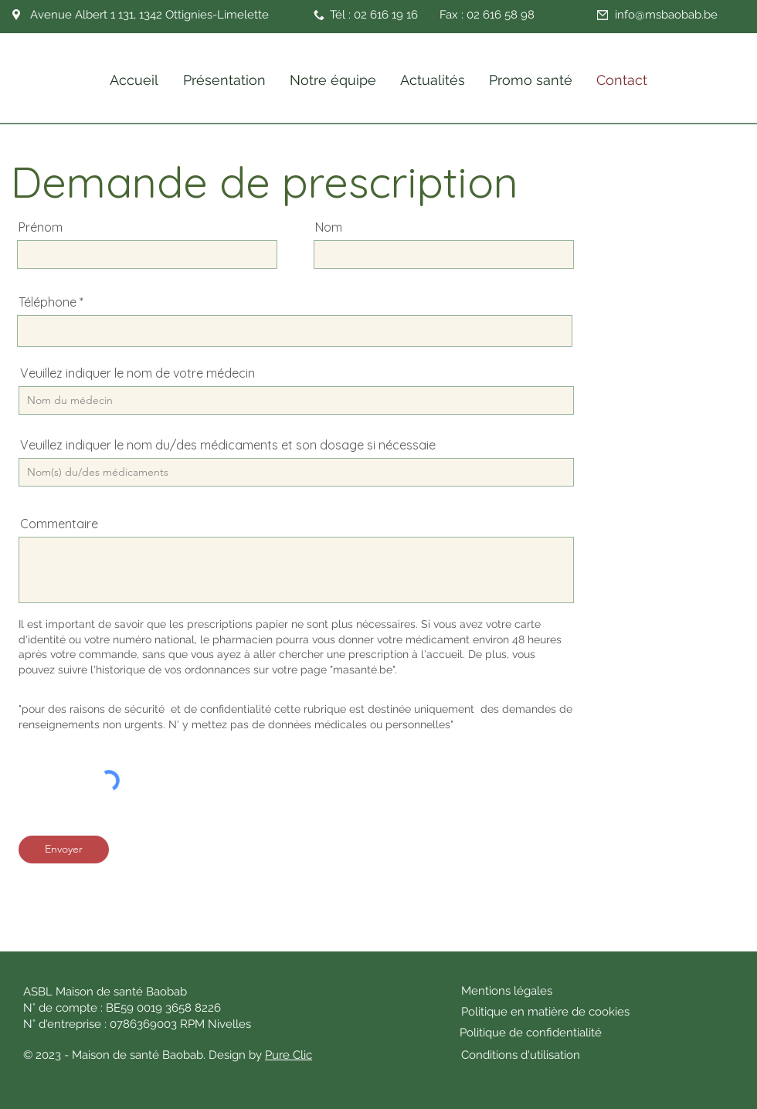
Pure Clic (288, 1055)
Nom (328, 227)
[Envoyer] (64, 849)
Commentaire (59, 523)
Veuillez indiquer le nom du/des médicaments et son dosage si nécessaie (228, 445)
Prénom (41, 227)
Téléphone (47, 302)
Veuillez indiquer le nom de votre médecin (137, 373)
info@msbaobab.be (666, 15)
